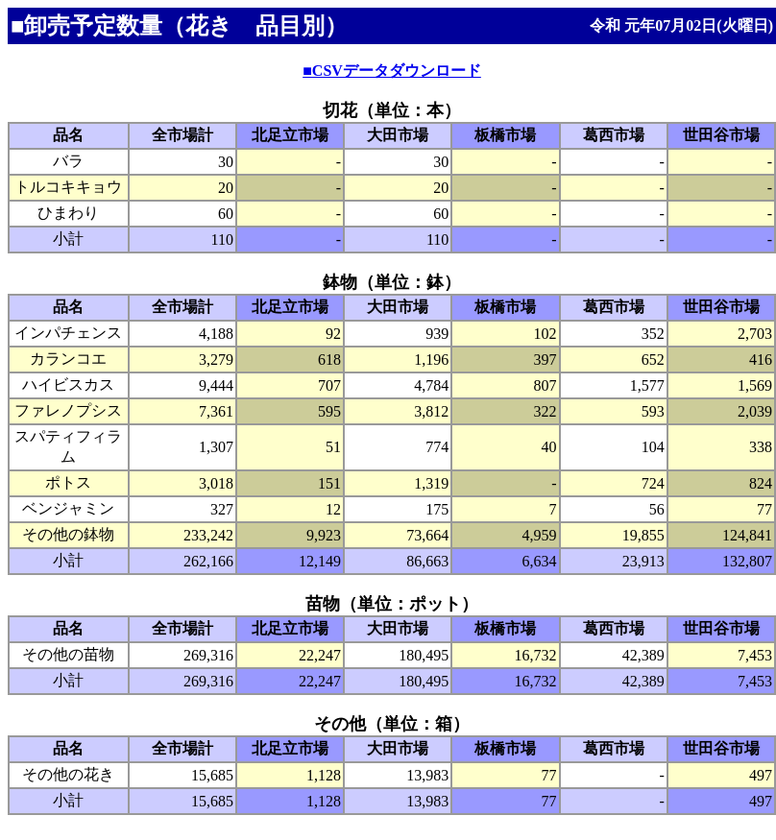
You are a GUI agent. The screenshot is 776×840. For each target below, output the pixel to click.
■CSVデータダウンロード (392, 70)
